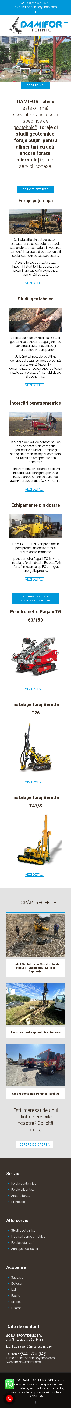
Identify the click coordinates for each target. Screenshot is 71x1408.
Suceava (17, 1277)
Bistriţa (16, 1302)
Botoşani (17, 1283)
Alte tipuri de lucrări (24, 1249)
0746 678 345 (32, 1353)
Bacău (15, 1296)
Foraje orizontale (22, 1189)
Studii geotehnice (23, 1230)
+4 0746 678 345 (37, 3)
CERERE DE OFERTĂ (35, 1144)
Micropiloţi (18, 1202)
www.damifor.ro (30, 1362)
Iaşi (13, 1289)
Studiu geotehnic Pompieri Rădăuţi (35, 1093)
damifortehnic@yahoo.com (38, 7)
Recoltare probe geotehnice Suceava (36, 1032)
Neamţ (16, 1308)
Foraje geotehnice (23, 1183)
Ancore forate (20, 1196)
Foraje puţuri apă (22, 1242)
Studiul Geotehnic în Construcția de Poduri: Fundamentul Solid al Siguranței (36, 967)
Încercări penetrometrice (28, 1236)
